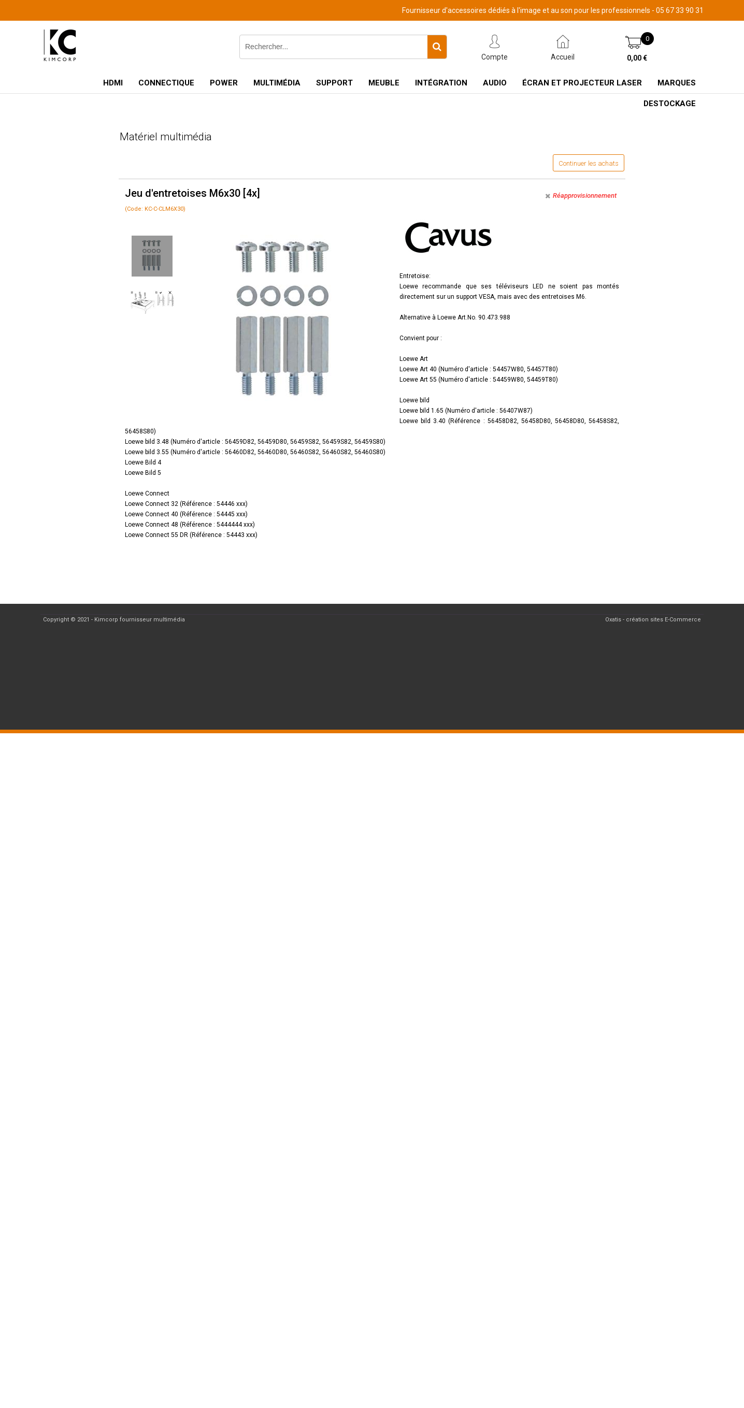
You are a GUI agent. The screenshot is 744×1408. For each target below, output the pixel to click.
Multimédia (277, 83)
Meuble (383, 83)
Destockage (669, 103)
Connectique (166, 83)
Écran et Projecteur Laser (582, 83)
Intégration (441, 83)
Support (334, 83)
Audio (495, 83)
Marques (676, 83)
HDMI (113, 83)
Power (224, 83)
